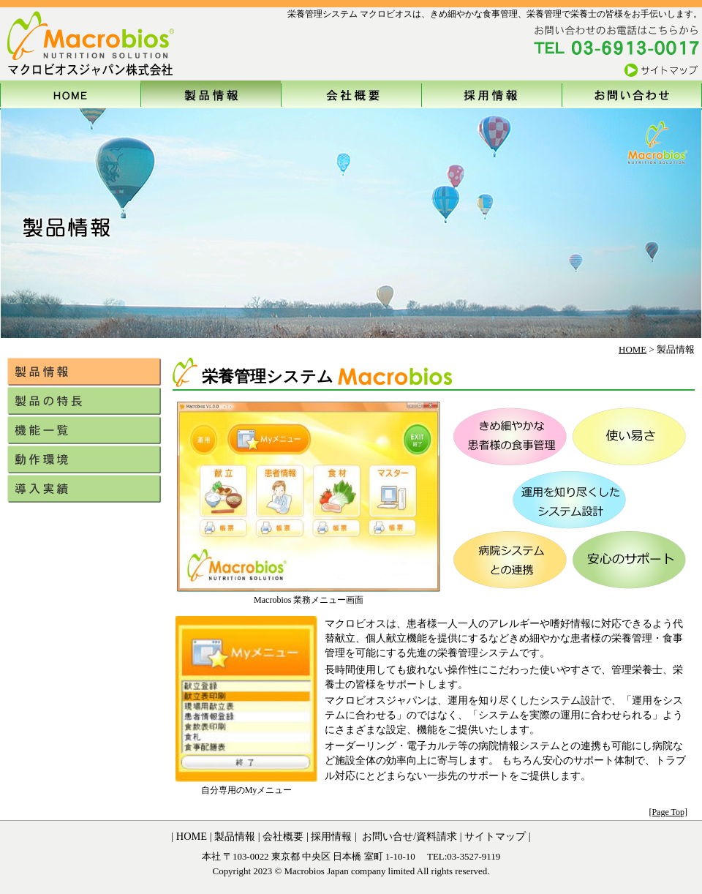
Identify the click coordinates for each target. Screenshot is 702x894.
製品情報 (234, 836)
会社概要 (282, 836)
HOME (632, 349)
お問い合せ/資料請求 (409, 836)
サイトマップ (495, 836)
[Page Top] (668, 812)
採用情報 (330, 836)
